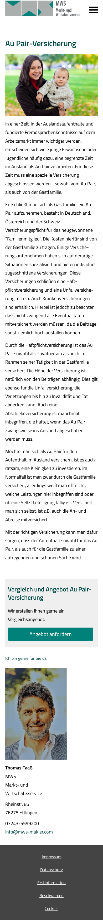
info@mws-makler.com (29, 831)
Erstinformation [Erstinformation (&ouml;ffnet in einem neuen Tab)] (51, 882)
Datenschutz (51, 869)
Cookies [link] (51, 908)
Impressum (51, 857)
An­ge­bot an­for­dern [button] (50, 634)
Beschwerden (51, 895)
